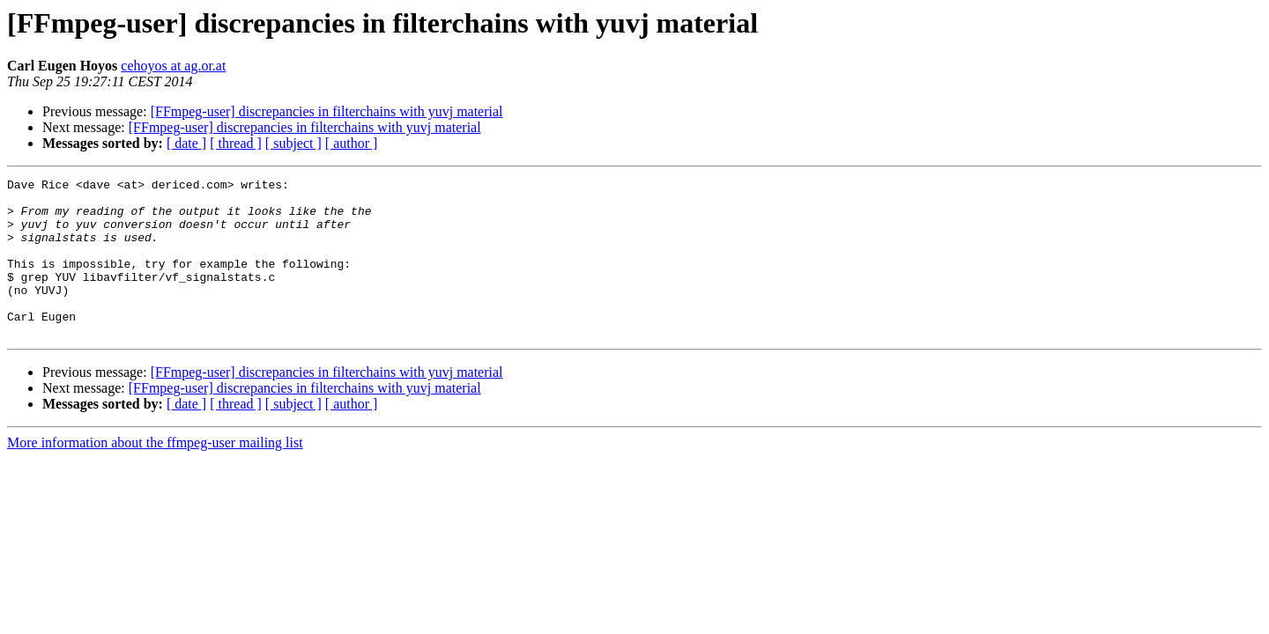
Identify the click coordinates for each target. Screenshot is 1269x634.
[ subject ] (293, 143)
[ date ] (186, 143)
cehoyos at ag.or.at (173, 65)
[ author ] (351, 143)
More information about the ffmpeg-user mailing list (155, 474)
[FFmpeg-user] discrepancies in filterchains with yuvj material (327, 111)
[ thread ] (236, 143)
